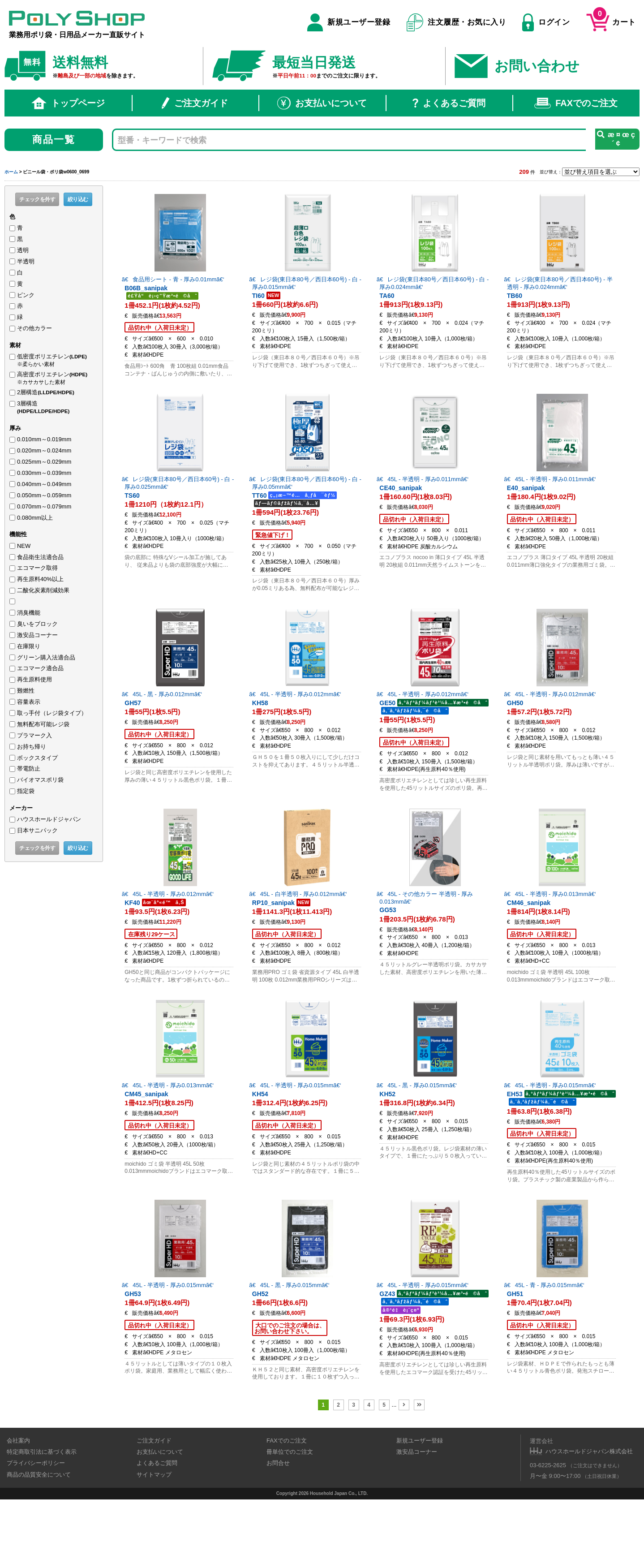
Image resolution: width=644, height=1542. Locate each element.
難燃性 (25, 690)
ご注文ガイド (195, 103)
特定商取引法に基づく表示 (42, 1494)
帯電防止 (28, 768)
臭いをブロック (37, 623)
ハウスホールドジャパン (49, 819)
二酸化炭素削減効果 (43, 590)
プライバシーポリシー (36, 1506)
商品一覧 (54, 139)
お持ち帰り (31, 746)
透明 (23, 250)
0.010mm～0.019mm (44, 439)
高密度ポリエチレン (55, 378)
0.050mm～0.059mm (44, 495)
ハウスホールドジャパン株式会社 (589, 1493)
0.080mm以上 (35, 517)
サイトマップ (154, 1517)
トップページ (68, 103)
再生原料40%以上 (40, 579)
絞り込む (78, 199)
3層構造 (57, 407)
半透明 (25, 261)
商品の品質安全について (39, 1517)
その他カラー (34, 328)
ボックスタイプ (37, 757)
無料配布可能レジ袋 (43, 724)
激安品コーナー (37, 635)
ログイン (546, 22)
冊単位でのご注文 (289, 1494)
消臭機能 (28, 612)
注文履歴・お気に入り (457, 22)
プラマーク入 (34, 735)
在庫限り (28, 646)
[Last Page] (419, 1447)
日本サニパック (37, 830)
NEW (23, 546)
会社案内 (18, 1483)
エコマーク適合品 (40, 668)
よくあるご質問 (448, 103)
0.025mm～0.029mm (44, 461)
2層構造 (45, 392)
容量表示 (28, 701)
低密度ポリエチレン (55, 360)
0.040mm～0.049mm (44, 484)
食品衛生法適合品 (40, 557)
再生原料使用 (34, 679)
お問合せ (278, 1506)
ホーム (11, 171)
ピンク (25, 295)
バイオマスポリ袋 (40, 779)
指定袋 (25, 791)
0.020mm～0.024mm (44, 450)
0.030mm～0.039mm (44, 472)
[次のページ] (404, 1447)
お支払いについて (322, 103)
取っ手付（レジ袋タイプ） (52, 713)
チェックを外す (37, 199)
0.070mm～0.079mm (44, 506)
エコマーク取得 (37, 567)
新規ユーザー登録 (348, 22)
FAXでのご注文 (576, 103)
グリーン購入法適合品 (46, 657)
